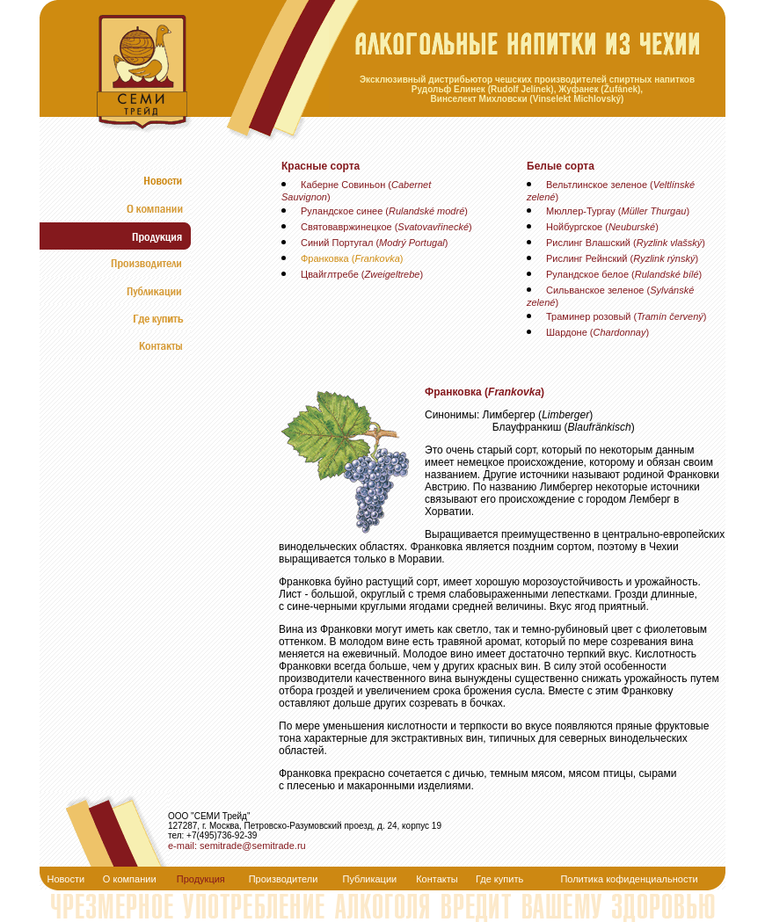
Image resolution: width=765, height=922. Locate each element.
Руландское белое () (624, 274)
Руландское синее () (384, 211)
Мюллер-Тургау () (617, 211)
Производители (283, 879)
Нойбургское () (602, 226)
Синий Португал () (374, 242)
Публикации (370, 879)
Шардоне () (597, 332)
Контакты (437, 879)
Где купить (499, 879)
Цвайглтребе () (362, 274)
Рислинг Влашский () (625, 242)
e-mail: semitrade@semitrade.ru (237, 845)
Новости (66, 879)
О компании (130, 879)
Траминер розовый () (626, 316)
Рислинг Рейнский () (622, 258)
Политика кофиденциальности (628, 879)
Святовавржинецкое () (386, 226)
